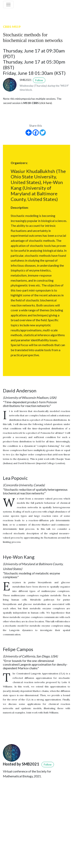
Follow (39, 80)
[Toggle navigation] (8, 4)
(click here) (45, 103)
